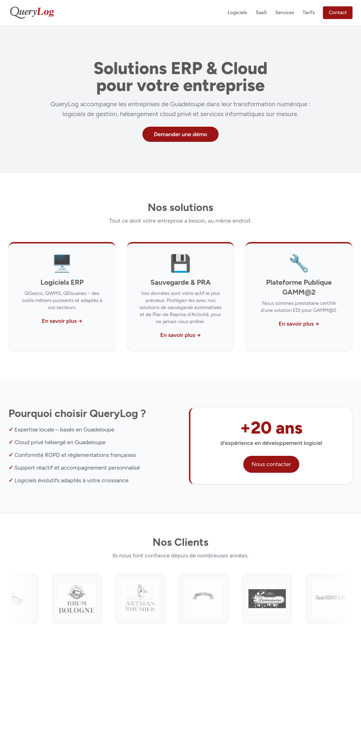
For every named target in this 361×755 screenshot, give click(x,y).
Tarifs (308, 13)
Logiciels (237, 13)
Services (284, 13)
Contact (338, 13)
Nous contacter (271, 464)
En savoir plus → (62, 321)
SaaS (261, 13)
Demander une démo (180, 134)
